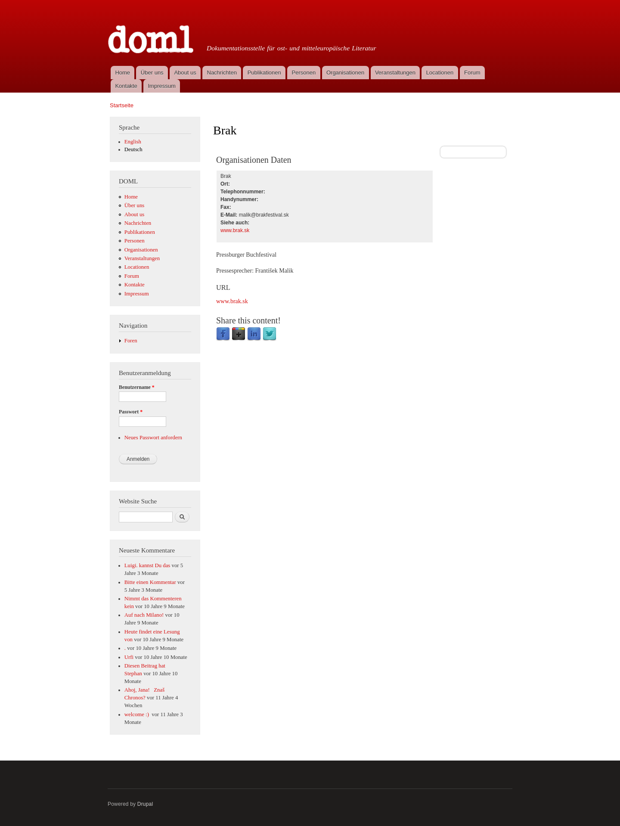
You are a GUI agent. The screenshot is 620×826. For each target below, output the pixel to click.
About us (185, 72)
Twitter (269, 334)
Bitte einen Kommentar (150, 582)
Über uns (152, 72)
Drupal (145, 804)
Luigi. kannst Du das (147, 565)
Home (122, 72)
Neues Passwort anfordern (153, 438)
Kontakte (126, 86)
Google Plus (238, 334)
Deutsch (133, 149)
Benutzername (137, 387)
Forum (472, 72)
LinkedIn (254, 334)
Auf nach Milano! (144, 615)
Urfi (128, 657)
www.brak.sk (234, 230)
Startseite (121, 105)
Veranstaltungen (395, 72)
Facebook (223, 334)
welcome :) (137, 714)
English (132, 142)
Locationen (440, 72)
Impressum (162, 86)
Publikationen (264, 72)
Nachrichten (222, 72)
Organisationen (345, 72)
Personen (304, 72)
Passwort (131, 412)
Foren (130, 341)
